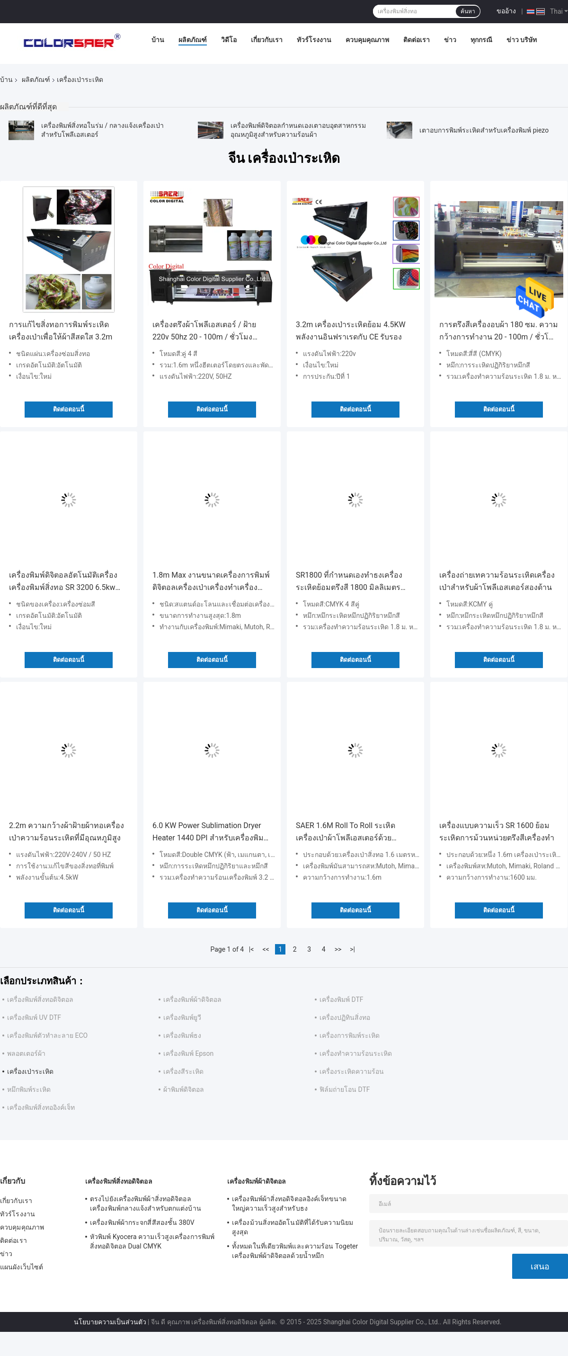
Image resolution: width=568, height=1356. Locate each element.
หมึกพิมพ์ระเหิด (29, 1089)
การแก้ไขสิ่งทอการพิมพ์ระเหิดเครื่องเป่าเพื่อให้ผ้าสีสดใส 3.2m (60, 330)
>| (352, 949)
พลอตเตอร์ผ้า (26, 1053)
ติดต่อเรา (416, 40)
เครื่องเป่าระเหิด (30, 1071)
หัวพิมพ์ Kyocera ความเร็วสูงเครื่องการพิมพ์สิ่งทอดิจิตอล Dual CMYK (152, 1241)
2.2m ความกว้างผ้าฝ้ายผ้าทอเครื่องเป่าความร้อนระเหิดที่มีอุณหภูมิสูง (66, 831)
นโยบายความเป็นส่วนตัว (110, 1322)
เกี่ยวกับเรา (267, 40)
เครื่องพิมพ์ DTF (342, 999)
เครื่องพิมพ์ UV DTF (34, 1017)
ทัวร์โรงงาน (314, 40)
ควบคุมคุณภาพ (367, 40)
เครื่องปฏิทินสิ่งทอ (345, 1017)
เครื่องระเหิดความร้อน (352, 1071)
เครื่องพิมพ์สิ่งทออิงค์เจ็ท (41, 1107)
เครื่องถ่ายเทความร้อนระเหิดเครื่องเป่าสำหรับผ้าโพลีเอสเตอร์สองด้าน (497, 581)
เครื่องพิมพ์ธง (182, 1035)
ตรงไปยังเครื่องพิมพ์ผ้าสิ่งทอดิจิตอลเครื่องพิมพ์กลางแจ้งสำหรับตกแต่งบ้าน (145, 1203)
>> (338, 949)
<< (266, 949)
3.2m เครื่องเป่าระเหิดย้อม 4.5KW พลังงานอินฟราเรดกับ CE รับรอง (351, 330)
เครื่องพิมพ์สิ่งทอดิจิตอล (40, 999)
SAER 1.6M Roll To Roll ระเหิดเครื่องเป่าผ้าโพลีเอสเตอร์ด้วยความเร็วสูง (345, 832)
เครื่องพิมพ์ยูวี (182, 1017)
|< (251, 949)
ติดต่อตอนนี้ (68, 409)
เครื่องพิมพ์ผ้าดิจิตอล (192, 999)
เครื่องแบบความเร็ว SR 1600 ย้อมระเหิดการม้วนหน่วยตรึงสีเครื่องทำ (496, 831)
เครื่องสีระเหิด (183, 1071)
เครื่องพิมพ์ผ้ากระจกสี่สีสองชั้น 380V (142, 1222)
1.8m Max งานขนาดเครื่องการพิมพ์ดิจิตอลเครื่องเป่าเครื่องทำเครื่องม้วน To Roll (211, 582)
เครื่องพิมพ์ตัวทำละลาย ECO (47, 1035)
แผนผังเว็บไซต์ (21, 1267)
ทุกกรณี (481, 40)
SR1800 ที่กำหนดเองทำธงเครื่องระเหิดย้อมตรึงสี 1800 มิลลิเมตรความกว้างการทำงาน (349, 582)
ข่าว (450, 40)
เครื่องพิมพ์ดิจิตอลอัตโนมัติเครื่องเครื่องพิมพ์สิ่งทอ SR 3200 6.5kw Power (63, 582)
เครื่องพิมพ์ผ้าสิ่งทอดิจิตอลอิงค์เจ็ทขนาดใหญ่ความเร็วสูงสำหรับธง (289, 1203)
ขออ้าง (506, 11)
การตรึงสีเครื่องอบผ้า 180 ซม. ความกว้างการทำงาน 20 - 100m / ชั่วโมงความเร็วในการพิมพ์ (498, 331)
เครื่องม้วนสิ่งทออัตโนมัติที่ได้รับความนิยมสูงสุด (292, 1227)
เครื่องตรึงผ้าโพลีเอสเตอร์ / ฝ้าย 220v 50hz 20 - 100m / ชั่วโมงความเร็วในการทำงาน (204, 331)
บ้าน (157, 40)
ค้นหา (468, 11)
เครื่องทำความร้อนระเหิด (356, 1053)
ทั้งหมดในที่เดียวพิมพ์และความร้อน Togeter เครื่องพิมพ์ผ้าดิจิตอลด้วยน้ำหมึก (295, 1250)
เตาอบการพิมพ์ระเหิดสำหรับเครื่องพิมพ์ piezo (484, 130)
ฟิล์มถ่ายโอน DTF (345, 1089)
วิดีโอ (229, 40)
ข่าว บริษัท (521, 40)
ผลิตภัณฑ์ (192, 40)
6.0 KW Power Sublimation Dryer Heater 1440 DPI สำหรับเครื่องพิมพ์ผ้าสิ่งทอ (210, 832)
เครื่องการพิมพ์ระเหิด (350, 1035)
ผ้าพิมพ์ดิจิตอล (183, 1089)
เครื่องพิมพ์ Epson (188, 1053)
